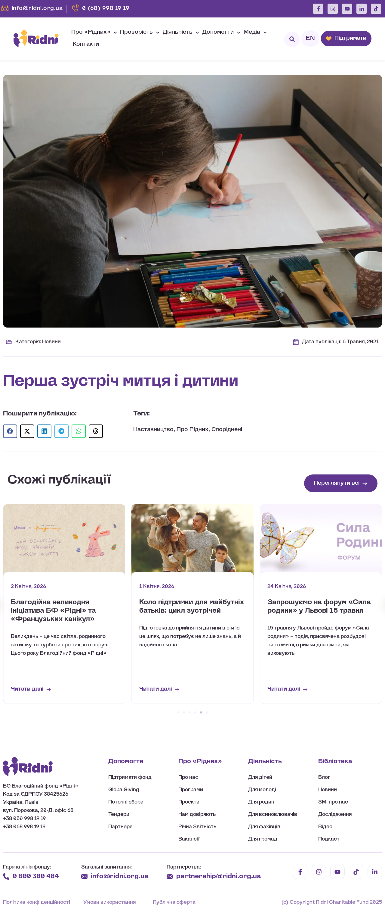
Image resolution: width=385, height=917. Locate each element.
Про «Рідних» (94, 33)
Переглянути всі (336, 483)
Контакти (86, 44)
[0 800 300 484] (6, 876)
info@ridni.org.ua (120, 876)
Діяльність (181, 33)
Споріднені (226, 429)
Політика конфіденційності (36, 902)
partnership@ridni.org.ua (219, 876)
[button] (10, 431)
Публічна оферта (174, 902)
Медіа (255, 33)
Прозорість (140, 33)
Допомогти (221, 33)
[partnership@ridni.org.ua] (170, 876)
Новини (51, 342)
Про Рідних (192, 429)
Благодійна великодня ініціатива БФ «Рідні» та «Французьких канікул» (53, 610)
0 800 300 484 (36, 876)
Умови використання (109, 902)
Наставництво (153, 429)
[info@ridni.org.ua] (84, 876)
